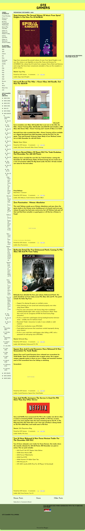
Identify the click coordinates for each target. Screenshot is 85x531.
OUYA (4, 64)
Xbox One (5, 87)
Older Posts (58, 498)
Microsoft (27, 147)
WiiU (3, 85)
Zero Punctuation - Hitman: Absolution (29, 203)
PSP (3, 77)
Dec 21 (9, 121)
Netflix (20, 433)
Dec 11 (8, 153)
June (6, 348)
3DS (3, 51)
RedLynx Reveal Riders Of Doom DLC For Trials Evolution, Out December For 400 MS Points (37, 153)
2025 (5, 98)
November (7, 328)
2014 (5, 108)
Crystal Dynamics (23, 393)
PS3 (37, 344)
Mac (3, 58)
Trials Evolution (30, 197)
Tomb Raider (39, 393)
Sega (19, 77)
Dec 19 (9, 129)
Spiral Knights (25, 77)
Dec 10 (9, 157)
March (7, 360)
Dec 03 (9, 318)
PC (34, 344)
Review (4, 81)
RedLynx (23, 197)
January (7, 368)
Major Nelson (23, 142)
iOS (3, 90)
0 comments (31, 74)
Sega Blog (22, 71)
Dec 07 (9, 165)
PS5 (3, 74)
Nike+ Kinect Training (37, 147)
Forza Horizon (25, 493)
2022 (5, 106)
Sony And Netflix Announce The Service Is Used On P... (9, 287)
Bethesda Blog (23, 339)
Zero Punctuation (21, 240)
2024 (5, 100)
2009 (5, 378)
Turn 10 (31, 493)
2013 (5, 111)
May (6, 352)
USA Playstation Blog (25, 428)
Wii (3, 83)
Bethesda (23, 344)
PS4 (3, 72)
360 (19, 147)
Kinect (22, 147)
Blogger (46, 527)
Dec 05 (9, 173)
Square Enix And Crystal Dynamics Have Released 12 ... (9, 270)
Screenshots (17, 364)
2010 (5, 375)
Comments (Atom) (26, 502)
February (7, 364)
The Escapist (16, 240)
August (7, 341)
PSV (3, 79)
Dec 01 (9, 322)
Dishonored (29, 344)
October (7, 332)
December (7, 117)
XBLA (42, 197)
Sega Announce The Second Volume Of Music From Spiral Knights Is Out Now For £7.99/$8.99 (37, 16)
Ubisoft (38, 197)
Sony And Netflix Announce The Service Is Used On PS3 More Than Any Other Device (36, 399)
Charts (4, 53)
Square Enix (31, 393)
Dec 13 (8, 145)
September (7, 337)
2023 (5, 103)
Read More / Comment (20, 192)
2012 (5, 113)
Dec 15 (8, 137)
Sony (26, 433)
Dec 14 (9, 141)
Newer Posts (18, 498)
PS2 (3, 68)
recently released (21, 446)
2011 (5, 373)
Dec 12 (9, 149)
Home (38, 498)
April (6, 356)
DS (3, 56)
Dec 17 (8, 133)
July (6, 345)
